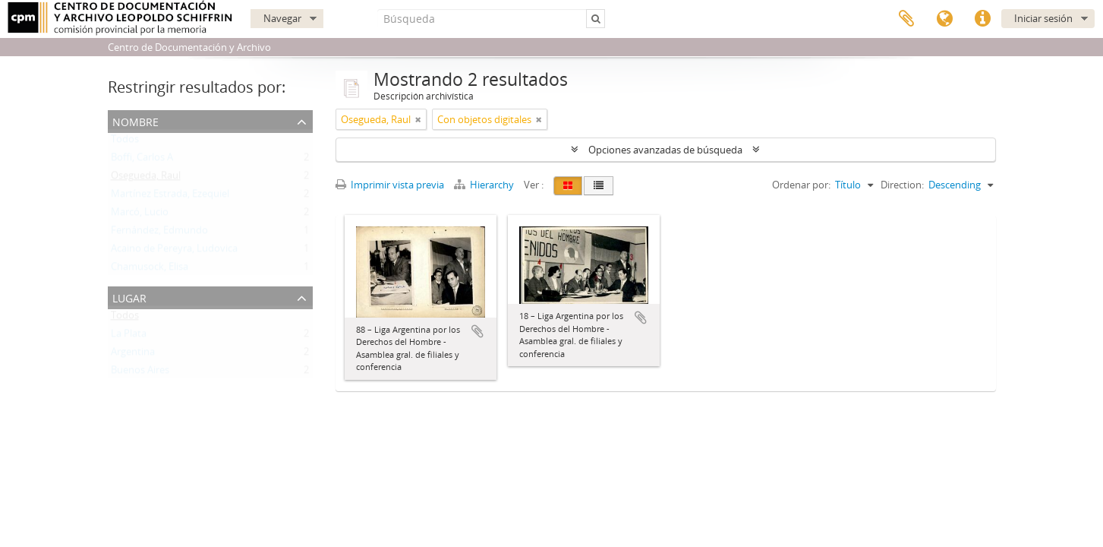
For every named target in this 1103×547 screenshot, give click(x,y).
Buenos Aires (140, 373)
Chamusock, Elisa (149, 270)
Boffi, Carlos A (142, 160)
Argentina (133, 355)
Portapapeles (906, 19)
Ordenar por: (801, 184)
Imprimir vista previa (390, 184)
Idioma (944, 19)
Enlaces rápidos (982, 19)
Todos (125, 142)
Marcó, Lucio (140, 215)
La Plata (129, 336)
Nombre (135, 120)
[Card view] (567, 185)
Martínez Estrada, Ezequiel (170, 197)
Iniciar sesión (1043, 18)
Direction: (902, 184)
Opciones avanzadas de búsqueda (665, 150)
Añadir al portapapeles (477, 331)
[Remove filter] (418, 119)
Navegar (282, 18)
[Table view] (598, 185)
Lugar (129, 296)
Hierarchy (485, 184)
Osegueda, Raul (146, 178)
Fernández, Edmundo (159, 233)
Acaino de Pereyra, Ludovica (174, 251)
